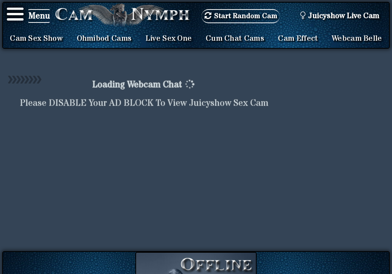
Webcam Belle (357, 38)
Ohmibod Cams (104, 38)
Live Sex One (169, 38)
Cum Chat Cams (235, 38)
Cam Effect (298, 38)
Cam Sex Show (36, 38)
